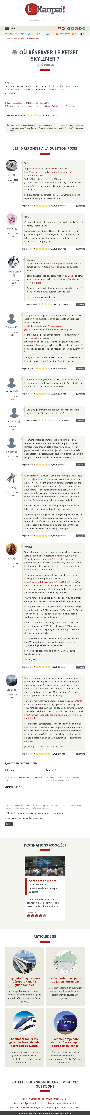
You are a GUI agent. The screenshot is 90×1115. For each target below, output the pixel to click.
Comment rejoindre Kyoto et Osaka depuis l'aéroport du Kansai (66, 1042)
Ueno (70, 275)
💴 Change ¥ (20, 33)
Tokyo (64, 86)
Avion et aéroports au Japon (39, 106)
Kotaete (7, 38)
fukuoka (37, 282)
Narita (55, 86)
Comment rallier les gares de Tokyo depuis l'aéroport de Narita (24, 1042)
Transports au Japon (33, 38)
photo (27, 325)
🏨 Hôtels (40, 33)
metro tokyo (56, 266)
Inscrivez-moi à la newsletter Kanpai (24, 818)
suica (54, 711)
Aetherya (10, 228)
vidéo (38, 575)
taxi (45, 617)
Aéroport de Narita (43, 881)
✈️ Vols (31, 33)
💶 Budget (9, 33)
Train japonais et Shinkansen (63, 106)
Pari (10, 175)
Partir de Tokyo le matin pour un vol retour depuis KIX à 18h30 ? (45, 1103)
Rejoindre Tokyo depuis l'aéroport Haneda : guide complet (24, 982)
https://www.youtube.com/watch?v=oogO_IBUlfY (47, 582)
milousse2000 (16, 103)
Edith (10, 558)
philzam (10, 451)
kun (77, 681)
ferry (29, 282)
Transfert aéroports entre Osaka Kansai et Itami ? (45, 1098)
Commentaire (12, 787)
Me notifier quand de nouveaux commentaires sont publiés (35, 813)
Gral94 (10, 487)
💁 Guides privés (63, 33)
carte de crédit (49, 559)
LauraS (10, 689)
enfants (78, 700)
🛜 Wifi (75, 33)
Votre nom (11, 770)
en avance (52, 168)
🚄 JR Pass (50, 33)
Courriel (51, 770)
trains (36, 338)
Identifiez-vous (24, 777)
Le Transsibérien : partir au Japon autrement (66, 980)
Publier (8, 824)
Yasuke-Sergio (14, 271)
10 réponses (45, 64)
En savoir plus (67, 1113)
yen (60, 179)
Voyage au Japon (18, 38)
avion (49, 279)
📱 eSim (83, 33)
